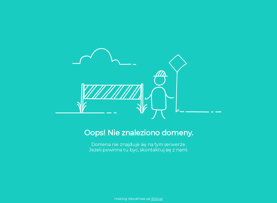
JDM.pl (157, 199)
